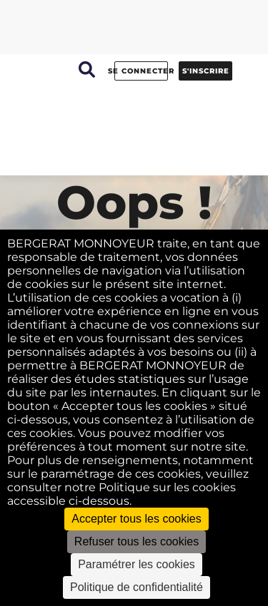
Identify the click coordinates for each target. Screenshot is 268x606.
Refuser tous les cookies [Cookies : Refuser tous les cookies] (136, 541)
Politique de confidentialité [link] (136, 587)
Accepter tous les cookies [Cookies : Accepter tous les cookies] (136, 519)
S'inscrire (205, 71)
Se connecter (141, 71)
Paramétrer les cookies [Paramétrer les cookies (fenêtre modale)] (136, 564)
